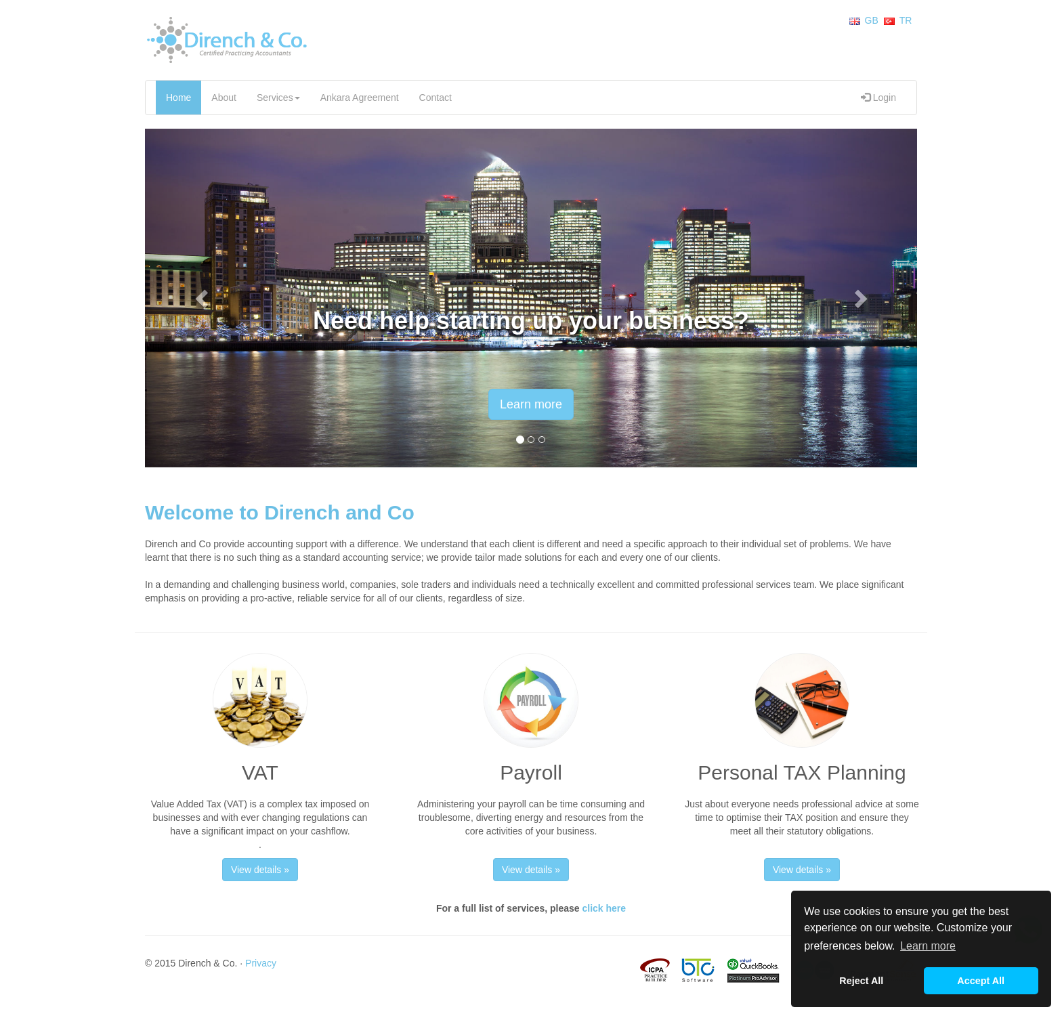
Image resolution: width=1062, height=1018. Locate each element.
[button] (203, 298)
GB (871, 20)
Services (278, 97)
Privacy (260, 963)
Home (178, 97)
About (223, 97)
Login (878, 97)
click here (604, 908)
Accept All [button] (980, 980)
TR (905, 20)
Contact (435, 97)
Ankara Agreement (359, 97)
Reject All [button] (861, 980)
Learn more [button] (928, 946)
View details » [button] (260, 869)
